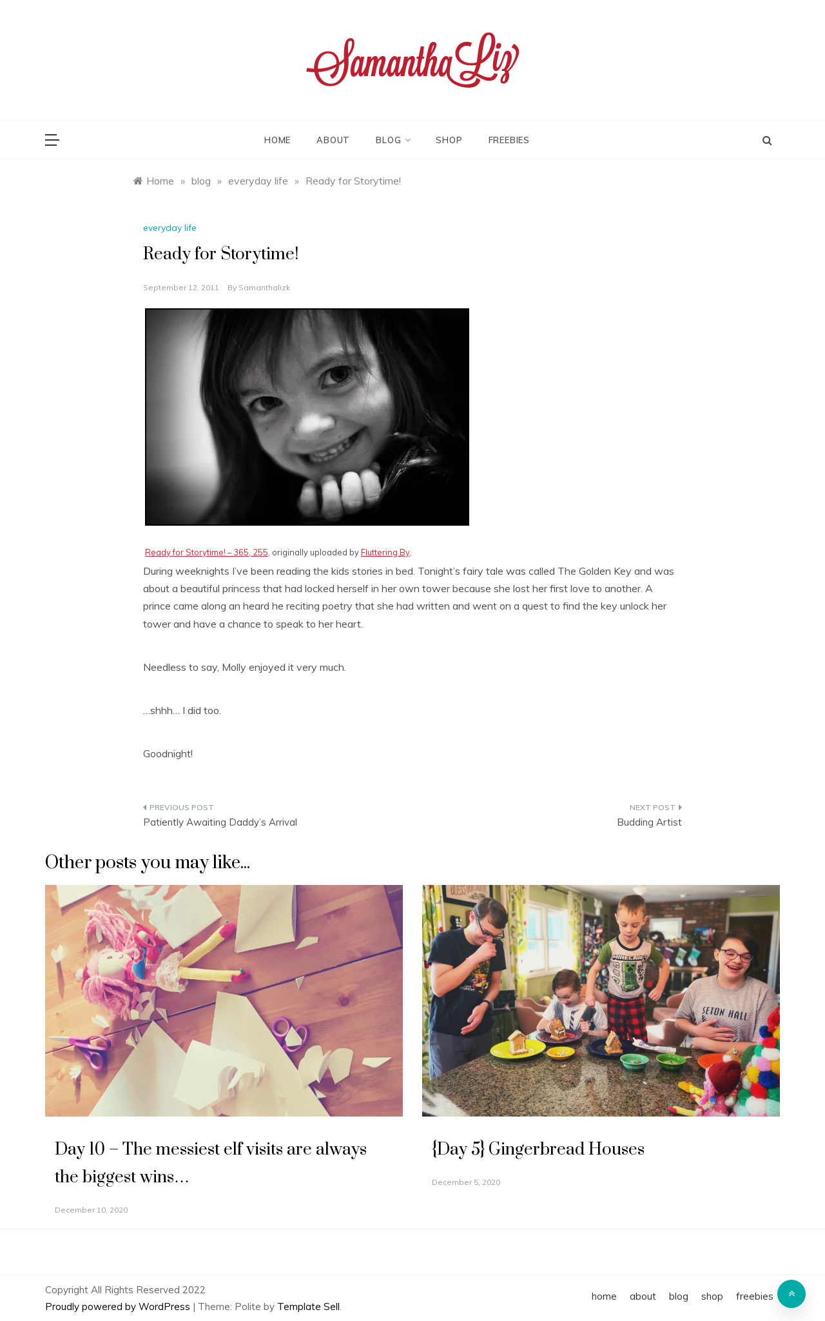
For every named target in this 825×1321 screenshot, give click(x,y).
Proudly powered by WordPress (119, 1306)
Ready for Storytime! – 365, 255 (206, 552)
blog (393, 140)
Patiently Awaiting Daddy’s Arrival (220, 822)
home (277, 140)
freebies (509, 140)
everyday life (170, 227)
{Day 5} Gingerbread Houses (538, 1149)
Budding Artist (649, 822)
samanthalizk (264, 287)
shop (449, 140)
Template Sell (308, 1306)
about (333, 140)
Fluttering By (385, 552)
